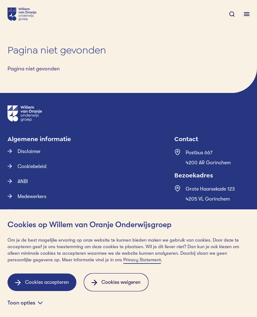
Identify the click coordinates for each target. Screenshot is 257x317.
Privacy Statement (142, 260)
